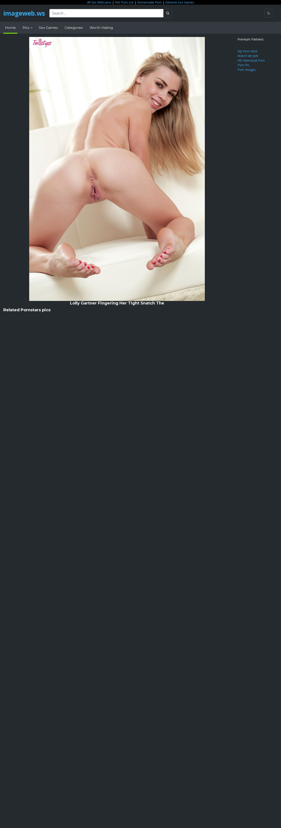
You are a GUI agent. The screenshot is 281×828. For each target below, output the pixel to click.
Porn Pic (243, 65)
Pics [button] (26, 28)
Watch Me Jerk (248, 56)
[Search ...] (106, 13)
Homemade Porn (149, 2)
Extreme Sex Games (179, 2)
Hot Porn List (124, 2)
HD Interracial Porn (251, 60)
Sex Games (48, 28)
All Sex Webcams (99, 2)
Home (10, 28)
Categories (74, 28)
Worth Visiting (101, 28)
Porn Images (247, 70)
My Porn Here (247, 51)
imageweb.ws (24, 13)
